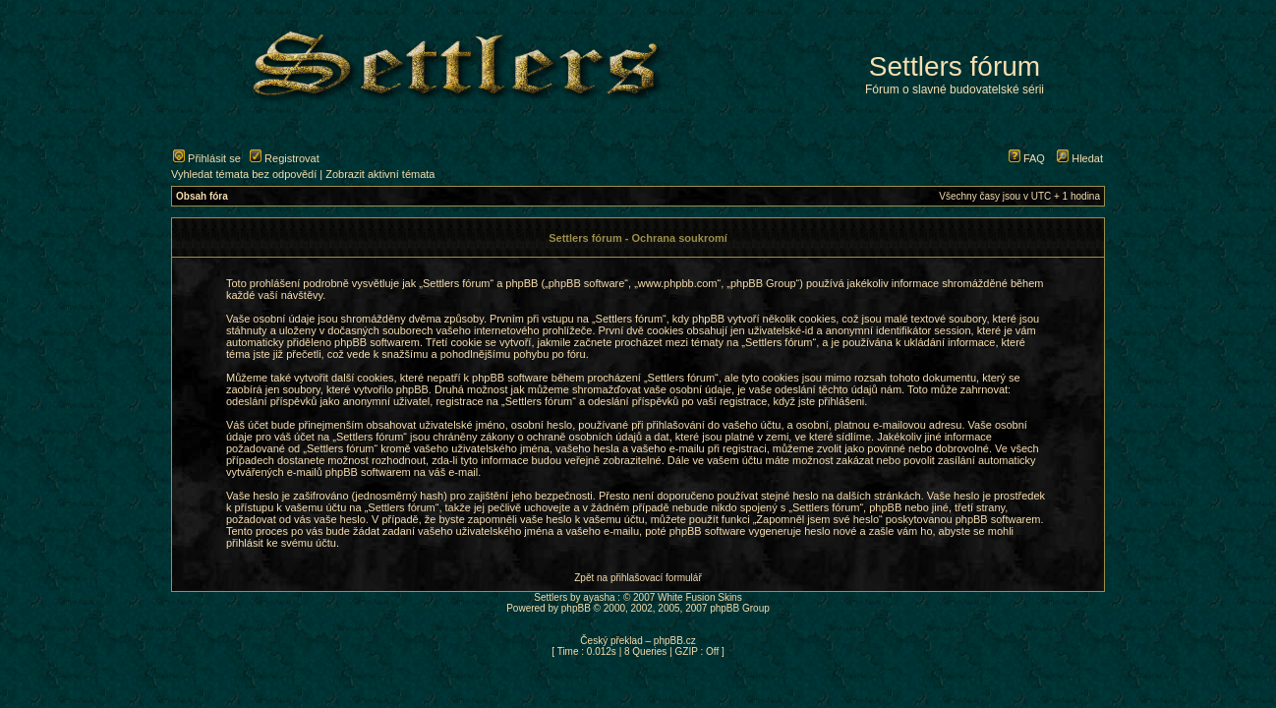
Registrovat (284, 158)
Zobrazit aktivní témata (380, 174)
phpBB (576, 608)
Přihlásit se (207, 158)
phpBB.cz (675, 640)
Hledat (1080, 158)
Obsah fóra (202, 196)
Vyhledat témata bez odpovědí (244, 174)
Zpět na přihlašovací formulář (638, 577)
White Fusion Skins (700, 597)
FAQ (1027, 158)
